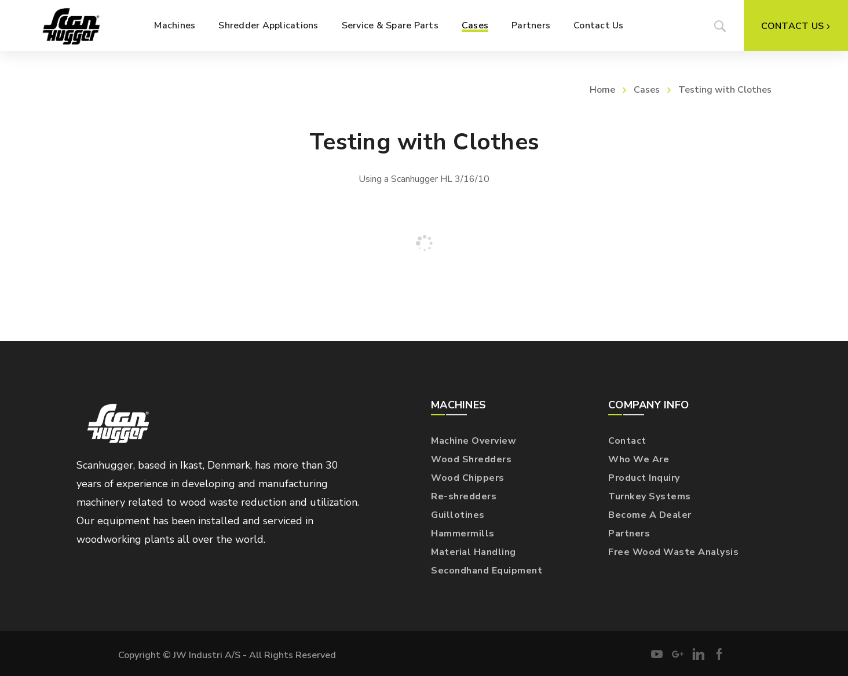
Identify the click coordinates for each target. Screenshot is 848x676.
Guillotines (458, 515)
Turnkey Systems (649, 496)
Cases (647, 89)
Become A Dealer (650, 515)
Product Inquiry (644, 478)
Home (602, 89)
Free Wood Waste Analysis (673, 552)
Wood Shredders (471, 459)
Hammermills (463, 533)
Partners (629, 533)
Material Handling (473, 552)
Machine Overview (473, 440)
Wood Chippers (468, 478)
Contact (627, 440)
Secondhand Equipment (486, 570)
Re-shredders (463, 496)
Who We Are (638, 459)
